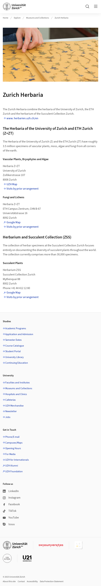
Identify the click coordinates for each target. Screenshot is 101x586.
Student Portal (13, 351)
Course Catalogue (14, 346)
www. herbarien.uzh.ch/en (22, 118)
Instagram (11, 498)
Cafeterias (10, 400)
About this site (9, 581)
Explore (17, 17)
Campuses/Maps (13, 443)
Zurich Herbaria (61, 17)
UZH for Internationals (17, 460)
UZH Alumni (11, 465)
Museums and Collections (37, 17)
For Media (10, 454)
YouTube (11, 518)
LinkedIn (11, 491)
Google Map (13, 222)
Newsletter (11, 411)
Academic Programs (15, 328)
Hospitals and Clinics (16, 394)
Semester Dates (13, 340)
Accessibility (32, 581)
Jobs (7, 417)
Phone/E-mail (12, 437)
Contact (21, 581)
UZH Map (11, 184)
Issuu (9, 524)
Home (5, 17)
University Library (14, 357)
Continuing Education (16, 363)
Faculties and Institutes (17, 382)
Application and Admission (19, 334)
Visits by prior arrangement (22, 189)
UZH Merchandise (14, 406)
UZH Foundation (14, 471)
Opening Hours (13, 448)
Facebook (11, 504)
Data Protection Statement (51, 581)
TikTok (9, 511)
